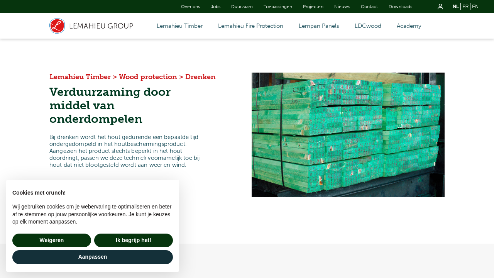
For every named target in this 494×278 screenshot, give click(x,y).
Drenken (200, 77)
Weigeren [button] (52, 240)
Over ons (190, 6)
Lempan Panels (319, 25)
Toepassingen (278, 6)
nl (456, 6)
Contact (369, 6)
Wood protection (148, 77)
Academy (409, 25)
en (475, 6)
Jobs (215, 6)
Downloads (400, 6)
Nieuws (342, 6)
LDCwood (368, 25)
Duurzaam (242, 6)
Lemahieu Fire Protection (250, 25)
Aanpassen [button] (92, 257)
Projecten (313, 6)
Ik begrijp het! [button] (133, 240)
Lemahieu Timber (180, 25)
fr (465, 6)
